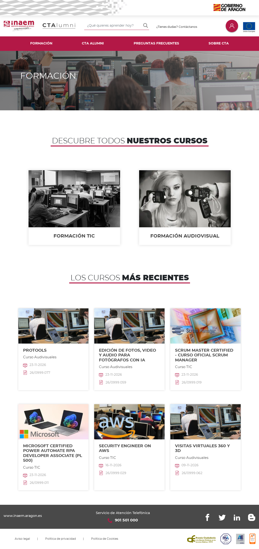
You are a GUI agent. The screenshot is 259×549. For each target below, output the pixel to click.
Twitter (222, 517)
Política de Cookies (104, 538)
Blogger (251, 517)
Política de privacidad (60, 538)
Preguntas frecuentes (156, 43)
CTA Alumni (93, 43)
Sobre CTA (219, 43)
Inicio (22, 58)
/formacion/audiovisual (185, 207)
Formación (41, 43)
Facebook (207, 517)
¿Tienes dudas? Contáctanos (176, 27)
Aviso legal (22, 538)
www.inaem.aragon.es (23, 516)
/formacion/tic (74, 207)
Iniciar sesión (232, 26)
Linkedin (237, 517)
